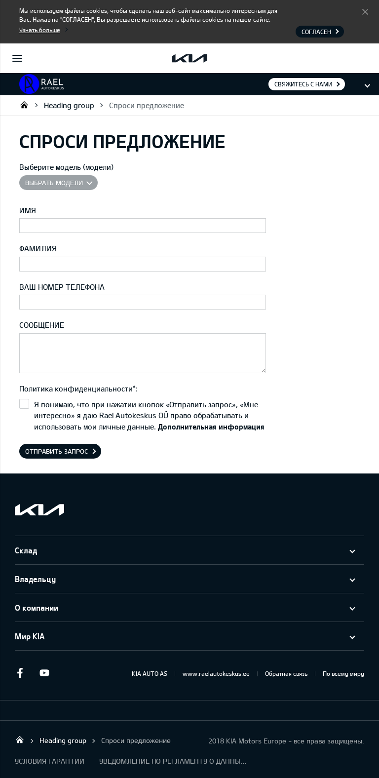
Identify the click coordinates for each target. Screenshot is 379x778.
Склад (26, 550)
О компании (36, 607)
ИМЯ (27, 210)
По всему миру (343, 673)
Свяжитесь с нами (303, 83)
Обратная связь (286, 673)
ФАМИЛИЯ (38, 248)
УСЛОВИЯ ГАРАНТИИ (49, 761)
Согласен (365, 11)
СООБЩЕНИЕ (41, 324)
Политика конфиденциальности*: (78, 388)
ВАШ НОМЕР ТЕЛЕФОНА (62, 286)
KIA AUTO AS (149, 673)
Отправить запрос (56, 451)
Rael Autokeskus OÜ (24, 105)
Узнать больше (39, 29)
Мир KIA (29, 636)
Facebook (20, 673)
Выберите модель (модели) (66, 166)
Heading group (69, 105)
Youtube (44, 673)
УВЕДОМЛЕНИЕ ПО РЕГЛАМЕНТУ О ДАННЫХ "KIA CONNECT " (173, 761)
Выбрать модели (54, 183)
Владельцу (35, 579)
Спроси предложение (146, 105)
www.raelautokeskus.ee (216, 673)
